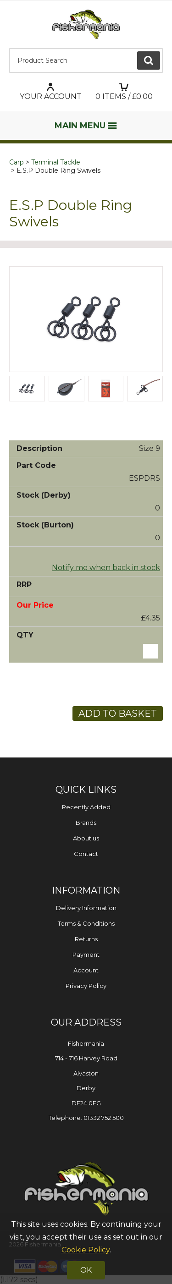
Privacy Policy (86, 985)
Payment (86, 954)
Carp (16, 162)
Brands (86, 822)
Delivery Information (86, 907)
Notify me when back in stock (106, 567)
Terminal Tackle (55, 162)
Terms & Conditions (86, 923)
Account (86, 970)
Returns (86, 939)
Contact (86, 853)
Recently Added (86, 807)
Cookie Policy (85, 1250)
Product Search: (9, 48)
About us (86, 838)
